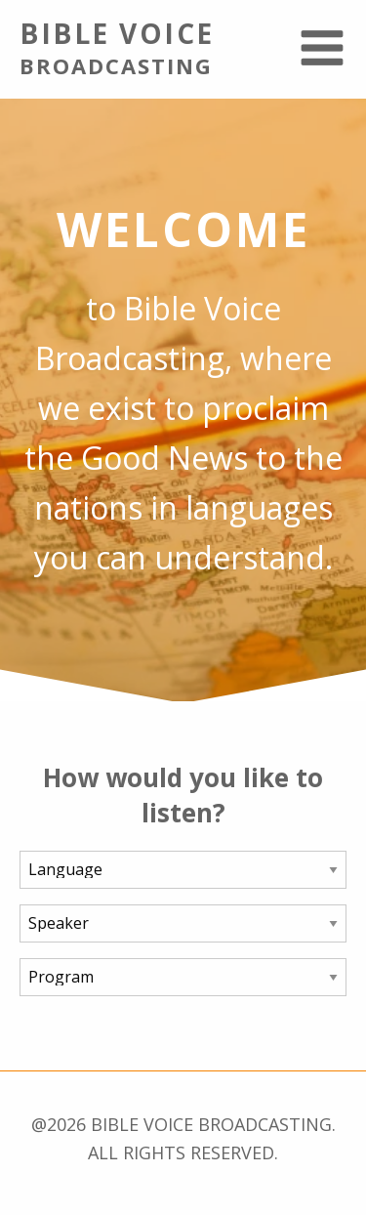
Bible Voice (137, 47)
